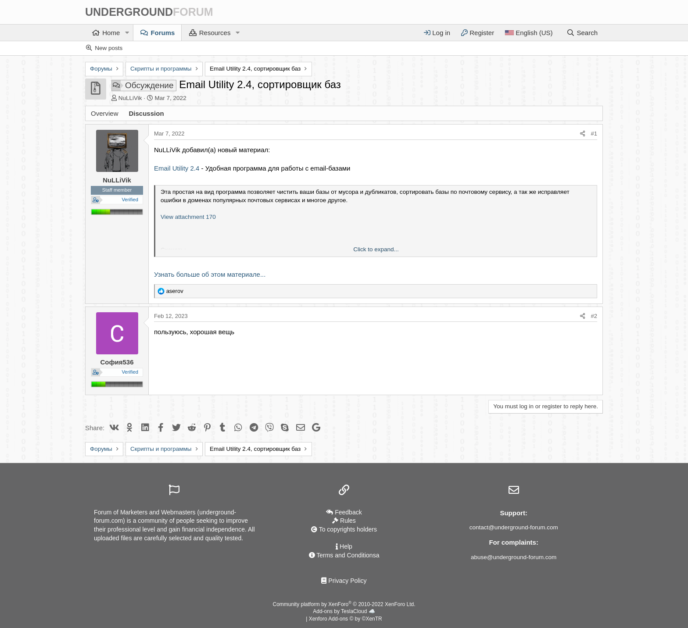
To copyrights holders (344, 529)
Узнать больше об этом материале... (209, 274)
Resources (215, 32)
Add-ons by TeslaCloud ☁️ (344, 612)
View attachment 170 (188, 217)
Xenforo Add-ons (345, 619)
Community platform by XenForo (344, 604)
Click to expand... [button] (376, 249)
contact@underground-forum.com (513, 527)
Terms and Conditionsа (344, 555)
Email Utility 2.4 (176, 168)
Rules (344, 521)
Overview (104, 113)
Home (111, 32)
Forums (162, 32)
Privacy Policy (343, 580)
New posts (108, 48)
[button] (127, 33)
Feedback (344, 512)
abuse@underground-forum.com (513, 557)
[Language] (528, 33)
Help (344, 546)
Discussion (146, 113)
